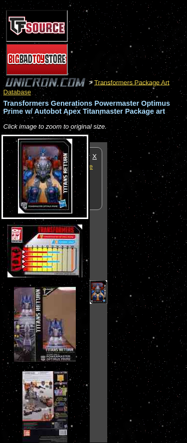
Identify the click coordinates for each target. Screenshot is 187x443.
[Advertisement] (147, 292)
